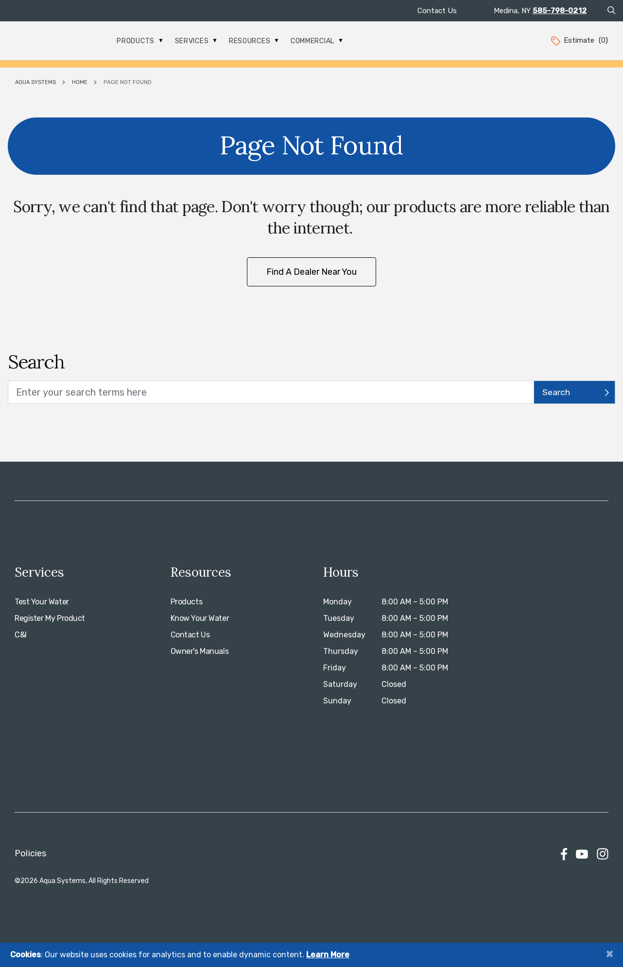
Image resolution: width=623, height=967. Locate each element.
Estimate (579, 40)
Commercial (317, 41)
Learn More (327, 954)
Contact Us (437, 10)
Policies (30, 853)
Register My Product (50, 618)
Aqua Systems (35, 82)
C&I (21, 634)
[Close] (609, 953)
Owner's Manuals (200, 651)
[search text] (271, 392)
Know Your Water (200, 618)
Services (196, 41)
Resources (253, 41)
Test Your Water (42, 601)
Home (79, 82)
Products (139, 41)
